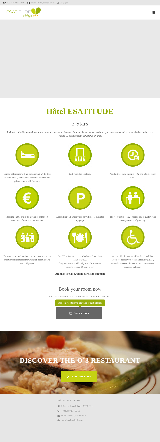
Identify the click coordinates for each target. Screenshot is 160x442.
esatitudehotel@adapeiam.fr (42, 3)
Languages (62, 3)
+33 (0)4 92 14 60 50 (16, 3)
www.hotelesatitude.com (72, 420)
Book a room (79, 313)
